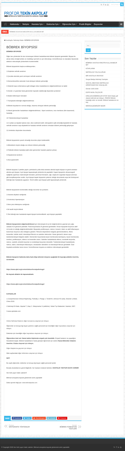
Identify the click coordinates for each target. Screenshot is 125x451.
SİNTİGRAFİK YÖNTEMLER (21, 426)
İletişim (26, 24)
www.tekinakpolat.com (29, 383)
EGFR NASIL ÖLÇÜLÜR (94, 92)
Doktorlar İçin (53, 24)
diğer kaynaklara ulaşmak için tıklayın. (36, 333)
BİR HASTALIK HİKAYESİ (94, 76)
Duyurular (98, 24)
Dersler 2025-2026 (92, 89)
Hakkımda (14, 24)
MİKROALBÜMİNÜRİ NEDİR (95, 106)
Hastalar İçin (37, 24)
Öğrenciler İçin (68, 24)
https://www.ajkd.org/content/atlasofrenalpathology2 (25, 284)
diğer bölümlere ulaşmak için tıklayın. (30, 353)
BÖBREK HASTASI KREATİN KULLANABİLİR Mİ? (26, 32)
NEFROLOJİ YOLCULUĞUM (95, 72)
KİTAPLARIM (90, 68)
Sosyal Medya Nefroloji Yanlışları (97, 79)
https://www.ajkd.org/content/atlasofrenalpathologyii (25, 269)
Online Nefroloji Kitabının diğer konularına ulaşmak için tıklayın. (27, 321)
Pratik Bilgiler (85, 24)
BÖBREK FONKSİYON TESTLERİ (65, 427)
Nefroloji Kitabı (19, 40)
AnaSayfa (5, 23)
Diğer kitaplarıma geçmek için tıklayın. (19, 348)
